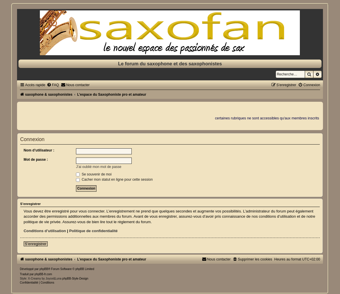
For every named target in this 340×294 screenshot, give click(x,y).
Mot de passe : (36, 160)
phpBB (44, 269)
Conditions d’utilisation (45, 231)
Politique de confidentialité (93, 231)
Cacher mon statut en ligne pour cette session (114, 179)
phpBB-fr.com (43, 274)
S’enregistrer (36, 244)
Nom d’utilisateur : (39, 150)
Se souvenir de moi (94, 174)
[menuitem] (53, 85)
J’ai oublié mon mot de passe (98, 167)
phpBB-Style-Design (75, 278)
